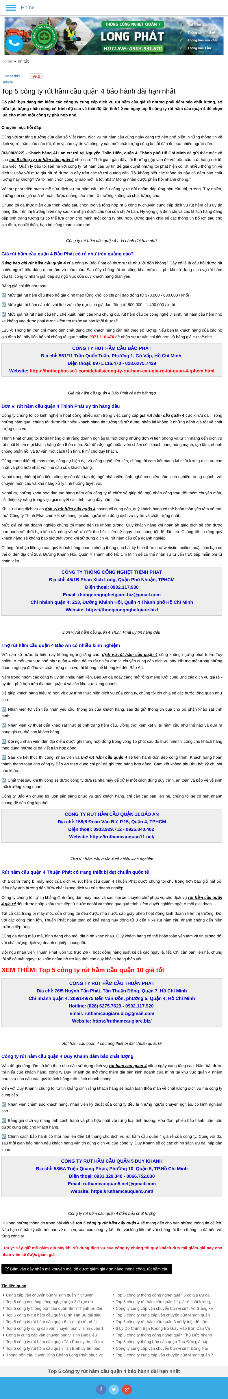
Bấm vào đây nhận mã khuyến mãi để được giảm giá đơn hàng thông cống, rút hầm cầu (86, 1269)
